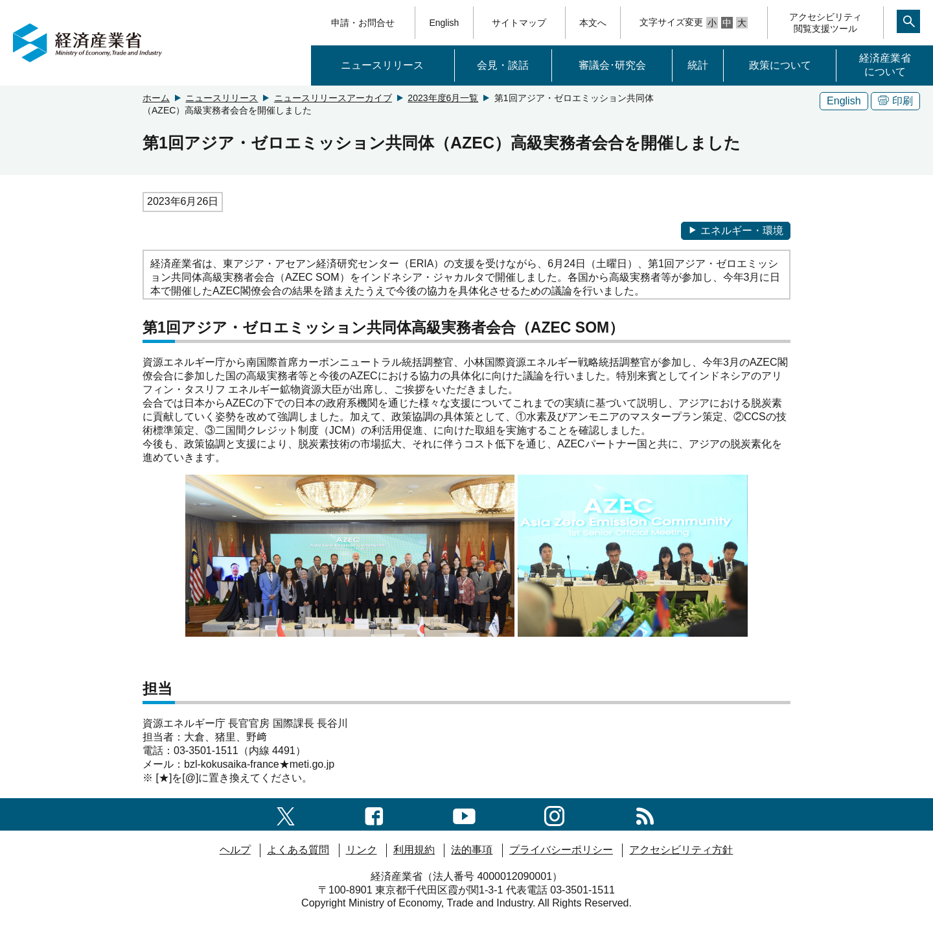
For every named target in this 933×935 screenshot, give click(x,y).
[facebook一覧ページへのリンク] (374, 814)
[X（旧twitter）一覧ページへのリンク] (286, 814)
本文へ (592, 23)
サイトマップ (519, 23)
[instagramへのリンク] (554, 814)
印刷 (895, 100)
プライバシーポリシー (561, 849)
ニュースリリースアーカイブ (333, 98)
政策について (780, 65)
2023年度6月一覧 (443, 98)
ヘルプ (235, 849)
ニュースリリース (382, 65)
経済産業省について (885, 65)
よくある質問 (298, 849)
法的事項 (471, 849)
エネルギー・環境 (735, 230)
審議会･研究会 (612, 65)
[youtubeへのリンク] (464, 814)
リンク (361, 849)
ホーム (156, 98)
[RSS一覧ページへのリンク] (645, 814)
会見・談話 (503, 65)
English (444, 23)
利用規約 (414, 849)
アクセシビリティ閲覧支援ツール (825, 23)
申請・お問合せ (363, 23)
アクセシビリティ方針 (681, 849)
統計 (697, 65)
